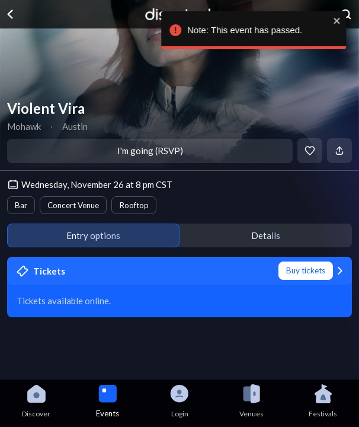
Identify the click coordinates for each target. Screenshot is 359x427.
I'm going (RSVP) (150, 150)
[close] (339, 21)
